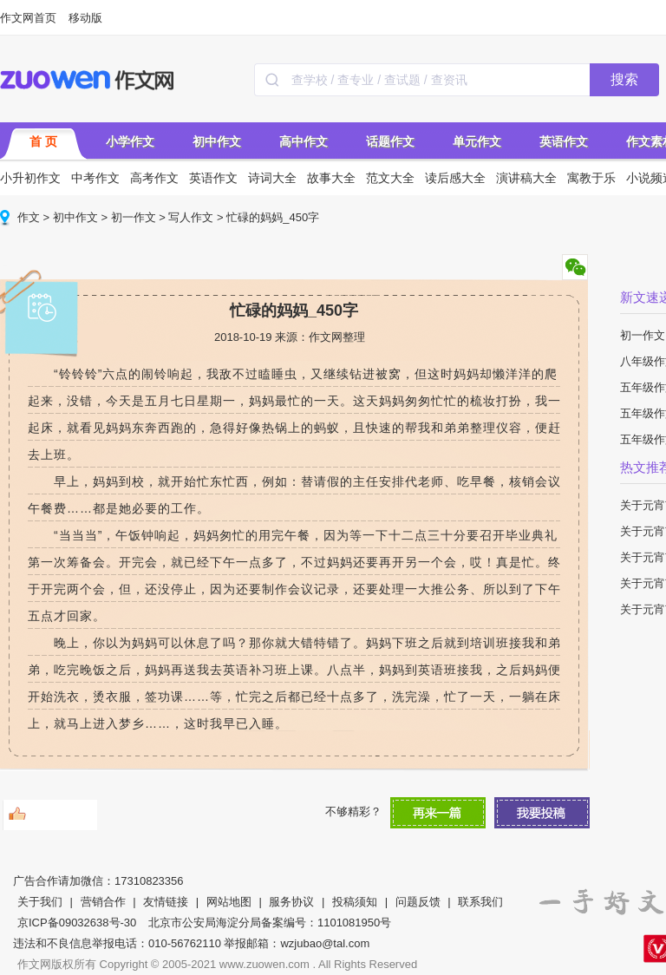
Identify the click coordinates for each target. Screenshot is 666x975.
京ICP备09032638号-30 (76, 922)
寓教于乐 (591, 178)
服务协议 (291, 901)
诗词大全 (272, 178)
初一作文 (133, 217)
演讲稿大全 (526, 178)
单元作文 (477, 141)
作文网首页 (28, 17)
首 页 (43, 141)
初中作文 (217, 141)
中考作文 (95, 178)
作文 (28, 217)
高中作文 (303, 141)
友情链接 (165, 901)
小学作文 (130, 141)
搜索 (624, 79)
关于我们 (39, 901)
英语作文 (563, 141)
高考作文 (154, 178)
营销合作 (103, 901)
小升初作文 (30, 178)
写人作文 (190, 217)
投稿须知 (354, 901)
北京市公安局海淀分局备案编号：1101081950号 (269, 922)
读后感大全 (455, 178)
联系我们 (480, 901)
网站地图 (228, 901)
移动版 (85, 17)
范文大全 (390, 178)
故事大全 (331, 178)
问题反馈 (418, 901)
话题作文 (390, 141)
